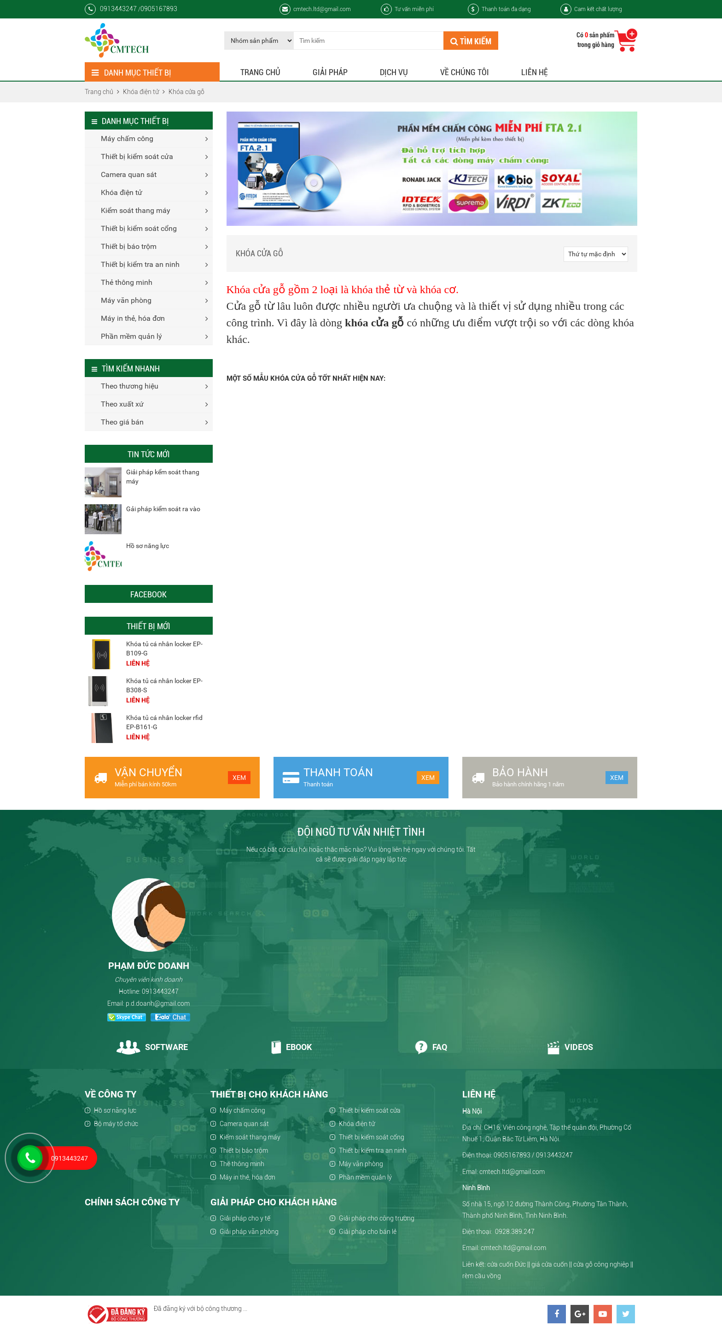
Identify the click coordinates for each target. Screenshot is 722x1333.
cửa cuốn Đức (506, 1264)
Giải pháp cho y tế (245, 1218)
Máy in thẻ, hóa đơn (133, 318)
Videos (570, 1047)
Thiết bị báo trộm (129, 246)
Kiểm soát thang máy (135, 210)
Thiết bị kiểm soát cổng (139, 228)
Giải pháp (330, 72)
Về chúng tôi (464, 72)
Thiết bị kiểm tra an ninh (140, 264)
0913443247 (160, 991)
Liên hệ (534, 72)
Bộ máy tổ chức (116, 1123)
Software (152, 1047)
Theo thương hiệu (129, 386)
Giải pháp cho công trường (376, 1218)
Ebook (291, 1047)
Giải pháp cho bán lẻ (367, 1231)
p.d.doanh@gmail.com (158, 1003)
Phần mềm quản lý (131, 336)
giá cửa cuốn (549, 1264)
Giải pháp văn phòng (249, 1231)
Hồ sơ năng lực (147, 545)
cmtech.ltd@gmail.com (315, 9)
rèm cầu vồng (481, 1276)
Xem (239, 777)
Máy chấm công (127, 138)
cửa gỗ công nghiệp (601, 1264)
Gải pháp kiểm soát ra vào (163, 509)
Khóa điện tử (121, 192)
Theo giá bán (122, 422)
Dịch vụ (394, 72)
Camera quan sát (129, 174)
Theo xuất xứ (122, 404)
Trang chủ (260, 72)
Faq (430, 1047)
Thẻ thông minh (126, 282)
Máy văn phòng (126, 300)
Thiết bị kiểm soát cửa (137, 156)
